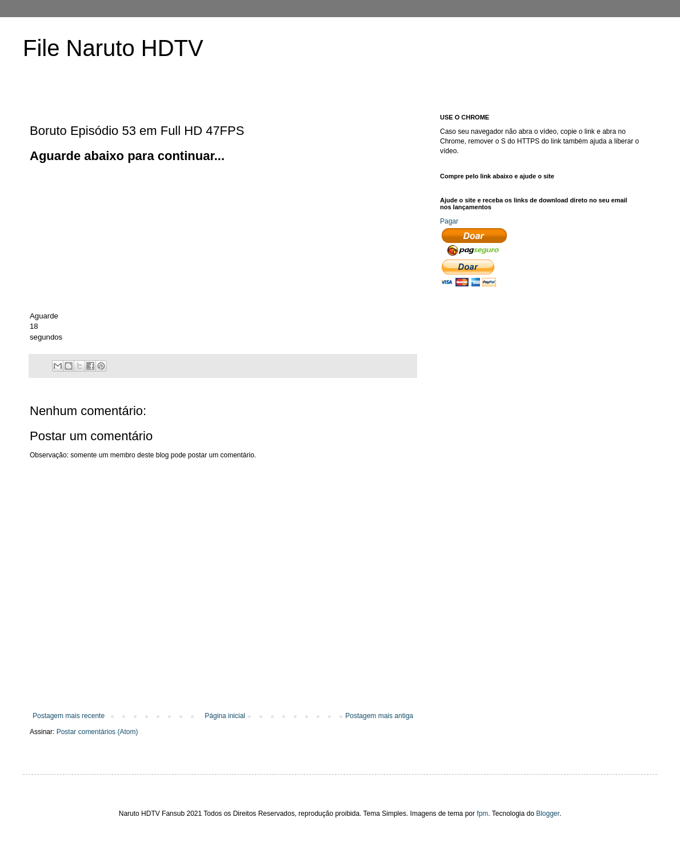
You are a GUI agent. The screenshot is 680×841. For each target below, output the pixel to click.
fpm (482, 814)
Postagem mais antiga (379, 716)
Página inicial (225, 716)
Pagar (449, 221)
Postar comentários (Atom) (97, 732)
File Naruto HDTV (113, 48)
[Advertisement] (115, 236)
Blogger (547, 814)
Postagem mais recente (69, 716)
